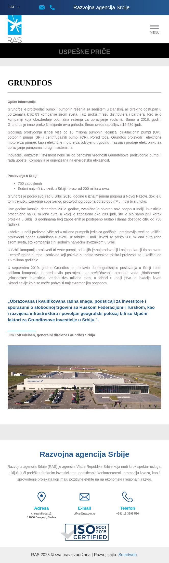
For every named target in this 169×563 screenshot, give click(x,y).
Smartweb (127, 555)
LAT (11, 7)
